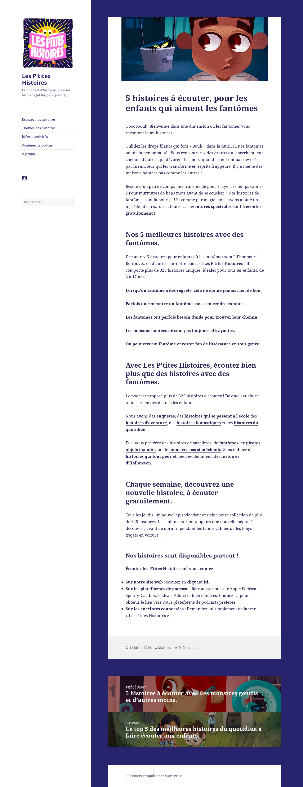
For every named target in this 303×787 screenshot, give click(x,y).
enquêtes (165, 416)
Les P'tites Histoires (36, 79)
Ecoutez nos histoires (38, 119)
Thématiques (188, 647)
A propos (29, 154)
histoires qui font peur (149, 456)
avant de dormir (162, 528)
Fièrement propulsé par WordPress (154, 776)
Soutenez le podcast (38, 145)
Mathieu (164, 647)
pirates (253, 443)
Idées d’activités (35, 136)
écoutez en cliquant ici (187, 582)
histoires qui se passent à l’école (216, 416)
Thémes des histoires (38, 128)
